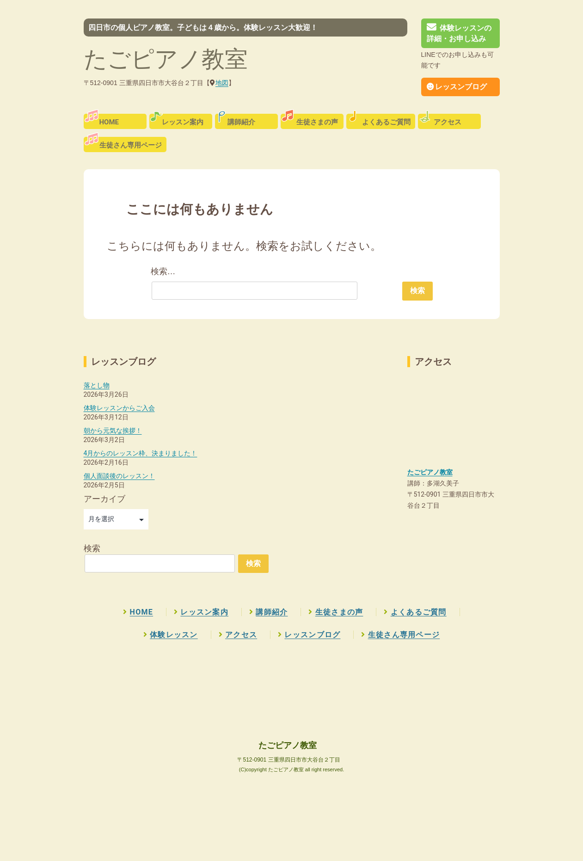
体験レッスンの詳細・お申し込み (459, 33)
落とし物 (97, 385)
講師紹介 (241, 122)
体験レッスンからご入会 (119, 408)
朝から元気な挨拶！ (113, 430)
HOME (109, 122)
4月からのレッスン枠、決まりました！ (140, 453)
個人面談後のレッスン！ (119, 476)
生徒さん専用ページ (130, 145)
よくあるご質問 (386, 122)
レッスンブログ (457, 87)
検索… (163, 271)
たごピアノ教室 (166, 59)
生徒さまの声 (317, 122)
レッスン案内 (182, 122)
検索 (92, 548)
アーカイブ (104, 499)
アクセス (447, 122)
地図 (221, 82)
